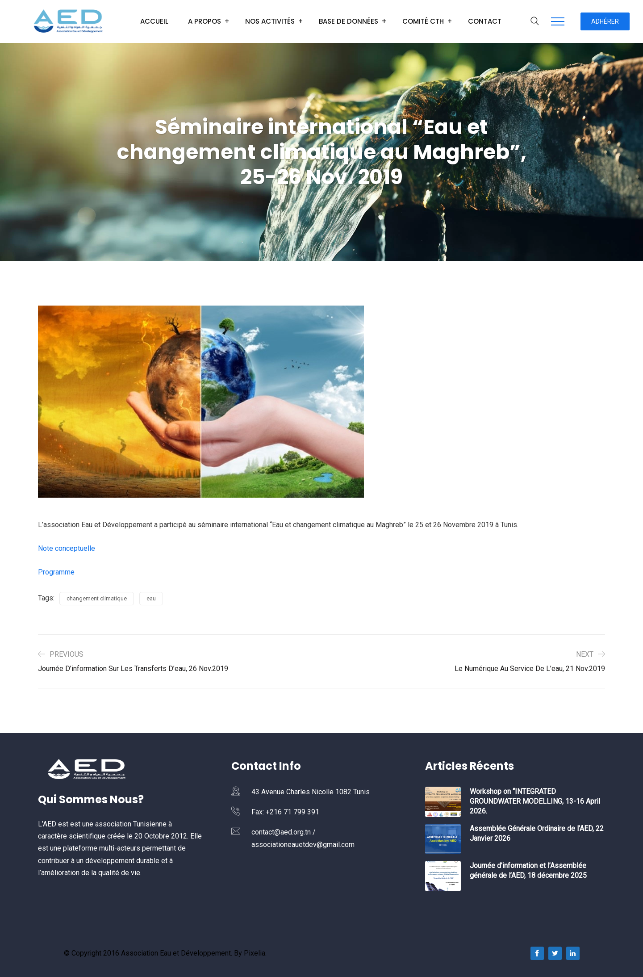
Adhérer (605, 21)
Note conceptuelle (66, 548)
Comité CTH (423, 21)
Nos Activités (270, 21)
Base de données (348, 21)
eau (151, 598)
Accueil (154, 21)
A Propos (204, 21)
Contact (484, 21)
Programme (56, 572)
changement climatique (97, 598)
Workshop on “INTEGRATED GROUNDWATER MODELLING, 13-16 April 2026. (535, 801)
